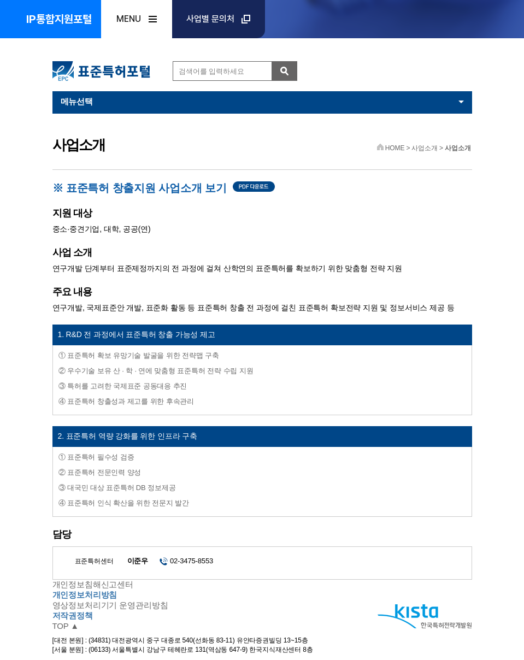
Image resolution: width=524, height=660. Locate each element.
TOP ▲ (65, 625)
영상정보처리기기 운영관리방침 (110, 605)
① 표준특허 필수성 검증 (96, 457)
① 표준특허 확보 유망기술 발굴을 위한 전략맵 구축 (138, 355)
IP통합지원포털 (59, 19)
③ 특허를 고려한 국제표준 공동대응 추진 (122, 386)
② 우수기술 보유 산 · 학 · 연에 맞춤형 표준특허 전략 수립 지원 (156, 371)
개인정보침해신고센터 (93, 584)
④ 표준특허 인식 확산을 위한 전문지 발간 (123, 503)
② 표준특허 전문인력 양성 (100, 472)
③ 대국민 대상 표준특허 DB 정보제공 (117, 488)
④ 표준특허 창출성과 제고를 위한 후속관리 (126, 401)
